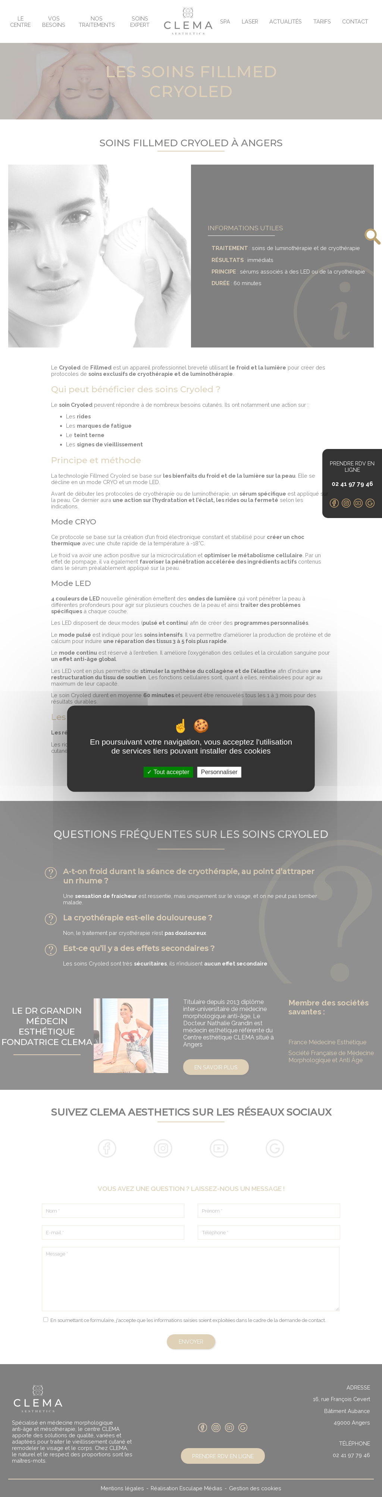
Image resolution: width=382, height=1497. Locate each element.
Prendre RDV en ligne (352, 466)
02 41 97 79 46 (352, 483)
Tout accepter (168, 772)
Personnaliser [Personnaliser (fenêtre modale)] (219, 772)
